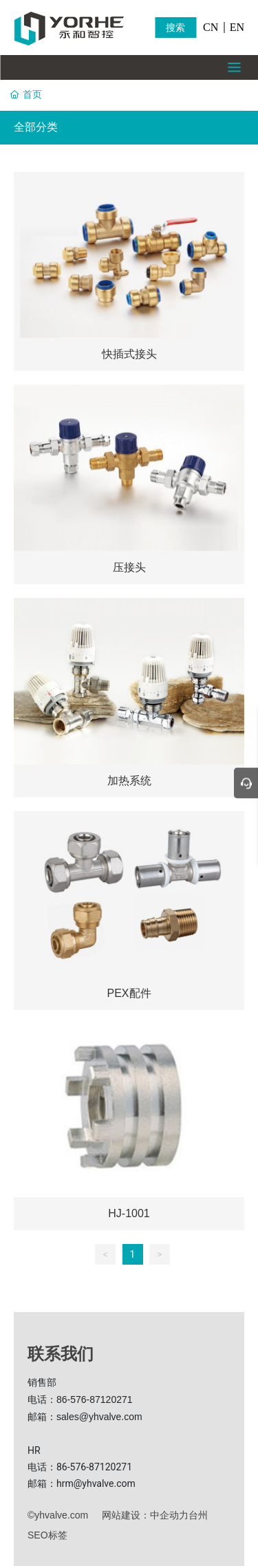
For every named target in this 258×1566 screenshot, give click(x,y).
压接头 (129, 567)
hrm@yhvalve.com (96, 1483)
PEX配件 (129, 993)
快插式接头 (129, 354)
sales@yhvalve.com (99, 1416)
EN (237, 27)
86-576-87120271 (94, 1399)
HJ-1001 (128, 1213)
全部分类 (36, 127)
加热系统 (129, 780)
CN (210, 27)
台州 (198, 1515)
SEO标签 (47, 1535)
